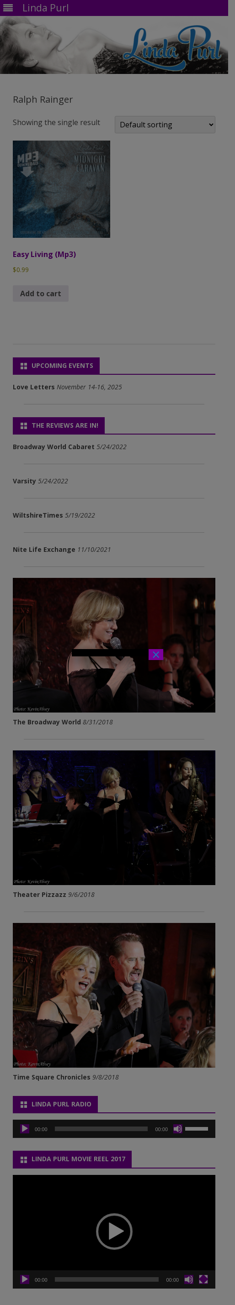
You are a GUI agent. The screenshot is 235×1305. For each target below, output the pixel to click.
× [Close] (156, 654)
